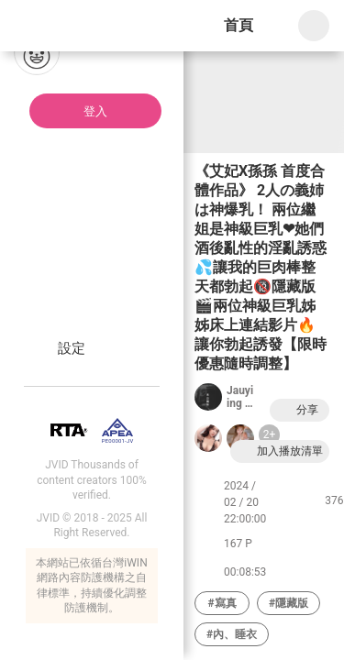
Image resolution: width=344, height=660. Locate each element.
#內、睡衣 (231, 634)
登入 (95, 111)
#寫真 (221, 603)
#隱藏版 (288, 603)
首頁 (238, 25)
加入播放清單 (280, 451)
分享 (297, 410)
